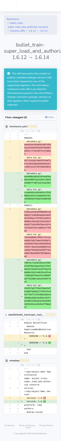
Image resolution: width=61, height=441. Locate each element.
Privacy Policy (46, 426)
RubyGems (13, 19)
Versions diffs (17, 31)
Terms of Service (27, 426)
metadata (14, 361)
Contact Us (9, 426)
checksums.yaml (18, 126)
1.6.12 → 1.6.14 (38, 31)
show (51, 117)
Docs (28, 428)
